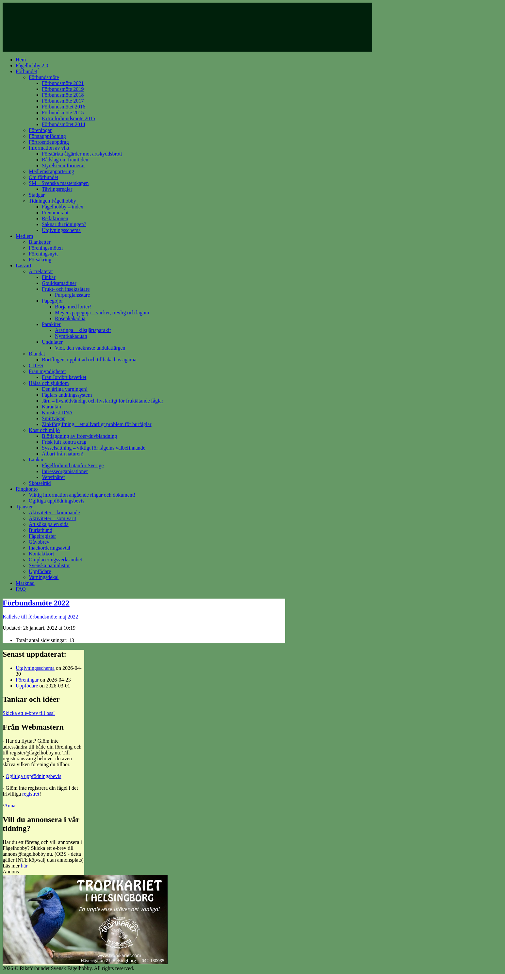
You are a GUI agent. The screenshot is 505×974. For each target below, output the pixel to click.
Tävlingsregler (57, 189)
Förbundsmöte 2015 (63, 112)
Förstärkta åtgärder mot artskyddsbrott (82, 154)
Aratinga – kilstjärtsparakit (83, 330)
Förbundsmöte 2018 (63, 95)
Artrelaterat (41, 271)
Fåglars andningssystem (67, 395)
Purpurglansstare (72, 295)
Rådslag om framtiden (65, 159)
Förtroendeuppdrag (49, 142)
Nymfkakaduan (71, 336)
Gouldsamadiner (59, 283)
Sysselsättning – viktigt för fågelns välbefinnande (93, 448)
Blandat (37, 353)
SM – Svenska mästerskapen (59, 183)
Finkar (49, 277)
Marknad (25, 583)
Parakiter (51, 324)
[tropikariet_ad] (85, 962)
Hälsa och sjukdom (49, 383)
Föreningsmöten (46, 248)
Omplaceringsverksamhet (55, 559)
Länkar (36, 459)
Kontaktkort (41, 553)
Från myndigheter (47, 371)
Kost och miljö (44, 430)
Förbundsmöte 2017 (63, 101)
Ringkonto (27, 489)
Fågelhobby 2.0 (32, 65)
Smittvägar (53, 418)
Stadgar (37, 195)
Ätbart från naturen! (63, 453)
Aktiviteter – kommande (54, 512)
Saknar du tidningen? (64, 224)
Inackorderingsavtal (49, 548)
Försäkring (40, 259)
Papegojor (52, 301)
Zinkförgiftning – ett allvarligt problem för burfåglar (97, 424)
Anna (9, 805)
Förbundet (26, 71)
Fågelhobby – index (62, 206)
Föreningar (40, 130)
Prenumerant (55, 212)
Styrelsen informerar (63, 165)
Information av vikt (49, 148)
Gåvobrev (39, 542)
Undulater (52, 342)
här (24, 865)
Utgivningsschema (61, 230)
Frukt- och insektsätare (66, 289)
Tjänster (24, 506)
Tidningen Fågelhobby (52, 201)
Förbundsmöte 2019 (63, 89)
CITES (36, 365)
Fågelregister (42, 536)
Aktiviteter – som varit (52, 518)
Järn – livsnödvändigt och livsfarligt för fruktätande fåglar (102, 401)
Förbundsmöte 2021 (63, 83)
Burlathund (40, 530)
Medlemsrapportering (51, 171)
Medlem (24, 236)
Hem (21, 59)
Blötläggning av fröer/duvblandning (79, 436)
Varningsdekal (44, 577)
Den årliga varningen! (65, 389)
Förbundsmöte (44, 77)
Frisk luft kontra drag (64, 442)
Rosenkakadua (70, 318)
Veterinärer (53, 477)
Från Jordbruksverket (64, 377)
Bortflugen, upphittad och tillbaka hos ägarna (89, 359)
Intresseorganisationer (65, 471)
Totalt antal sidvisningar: (42, 640)
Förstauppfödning (47, 136)
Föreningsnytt (43, 253)
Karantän (51, 406)
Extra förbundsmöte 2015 (68, 118)
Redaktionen (55, 218)
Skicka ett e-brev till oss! (29, 713)
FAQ (21, 589)
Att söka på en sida (49, 524)
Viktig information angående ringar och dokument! (82, 495)
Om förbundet (43, 177)
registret (30, 794)
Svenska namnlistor (49, 565)
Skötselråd (40, 483)
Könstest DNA (57, 412)
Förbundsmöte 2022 (36, 603)
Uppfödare (40, 571)
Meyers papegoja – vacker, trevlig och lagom (102, 312)
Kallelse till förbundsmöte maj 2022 (40, 616)
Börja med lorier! (73, 306)
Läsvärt (23, 265)
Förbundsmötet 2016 (63, 106)
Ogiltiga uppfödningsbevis (56, 501)
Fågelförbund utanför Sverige (73, 465)
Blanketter (40, 242)
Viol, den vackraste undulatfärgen (90, 348)
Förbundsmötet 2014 (63, 124)
